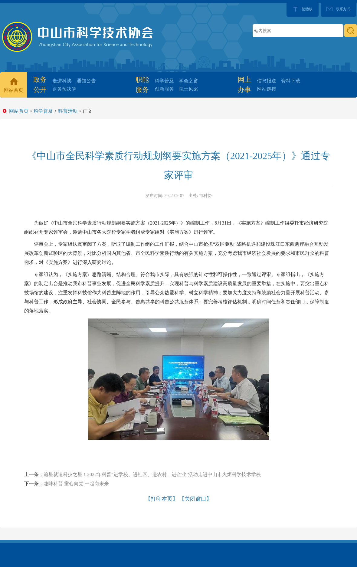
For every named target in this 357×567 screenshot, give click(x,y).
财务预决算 (64, 89)
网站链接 (266, 89)
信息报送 (266, 80)
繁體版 (307, 9)
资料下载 (290, 80)
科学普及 (164, 80)
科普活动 (67, 111)
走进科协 (62, 80)
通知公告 (86, 80)
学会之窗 (188, 80)
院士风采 (188, 89)
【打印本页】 (161, 499)
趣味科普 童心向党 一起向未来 (76, 483)
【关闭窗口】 (195, 499)
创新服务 (164, 89)
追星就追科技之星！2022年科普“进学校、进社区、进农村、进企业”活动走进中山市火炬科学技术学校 (152, 474)
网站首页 (13, 90)
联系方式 (343, 9)
